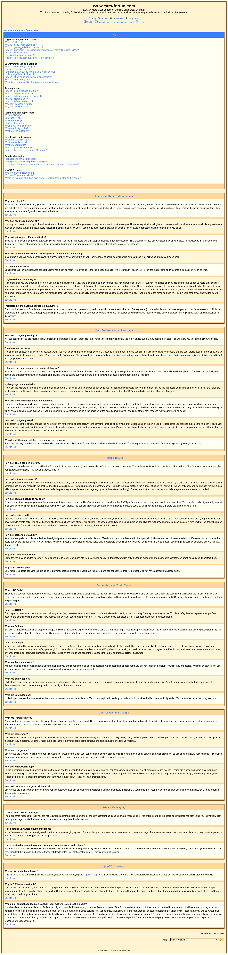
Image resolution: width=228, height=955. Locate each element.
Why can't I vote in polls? (17, 106)
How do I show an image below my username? (28, 77)
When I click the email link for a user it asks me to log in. (33, 82)
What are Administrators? (17, 139)
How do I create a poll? (16, 99)
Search (102, 18)
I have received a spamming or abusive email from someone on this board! (42, 164)
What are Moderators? (16, 142)
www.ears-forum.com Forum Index (21, 30)
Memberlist (116, 18)
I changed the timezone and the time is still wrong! (30, 72)
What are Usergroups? (16, 145)
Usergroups (132, 18)
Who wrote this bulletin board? (20, 173)
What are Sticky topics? (16, 128)
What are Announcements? (18, 126)
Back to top (10, 214)
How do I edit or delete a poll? (19, 101)
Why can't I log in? (14, 42)
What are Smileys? (14, 120)
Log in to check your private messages (114, 22)
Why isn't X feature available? (19, 175)
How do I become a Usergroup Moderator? (26, 150)
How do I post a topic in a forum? (21, 91)
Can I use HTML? (13, 118)
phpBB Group (91, 874)
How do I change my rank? (18, 79)
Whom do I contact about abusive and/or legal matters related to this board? (43, 178)
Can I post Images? (14, 123)
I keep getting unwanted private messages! (26, 161)
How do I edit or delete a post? (20, 93)
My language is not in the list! (19, 74)
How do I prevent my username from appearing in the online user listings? (42, 50)
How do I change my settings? (20, 66)
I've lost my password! (16, 52)
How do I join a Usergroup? (18, 147)
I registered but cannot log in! (19, 55)
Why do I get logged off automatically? (24, 47)
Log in (140, 22)
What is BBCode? (13, 115)
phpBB (108, 950)
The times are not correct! (17, 69)
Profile (88, 22)
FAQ (92, 18)
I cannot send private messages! (21, 159)
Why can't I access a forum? (19, 104)
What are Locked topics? (17, 131)
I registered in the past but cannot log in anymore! (29, 58)
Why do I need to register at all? (20, 45)
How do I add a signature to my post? (23, 96)
